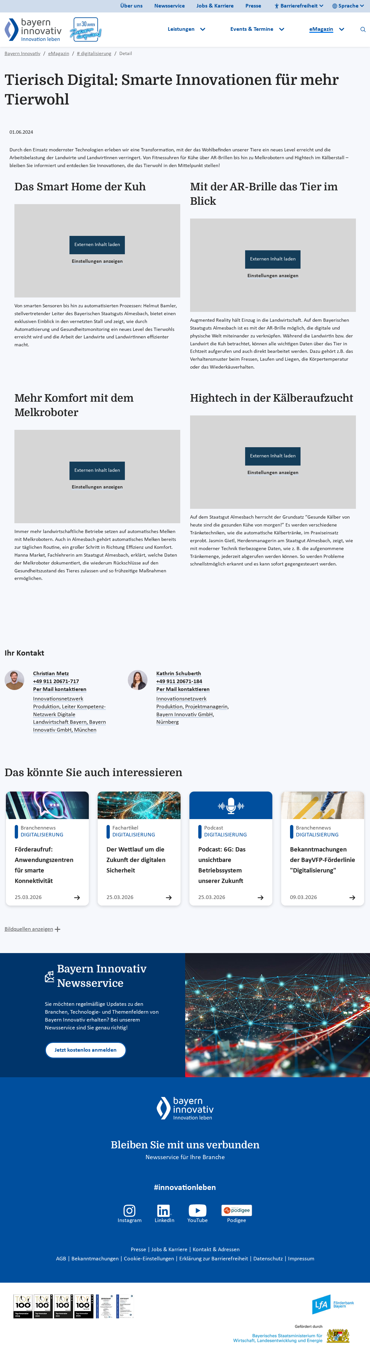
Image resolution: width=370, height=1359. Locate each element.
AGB (62, 1259)
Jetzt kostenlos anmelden (86, 1050)
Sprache (345, 6)
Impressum (301, 1259)
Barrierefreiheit (296, 6)
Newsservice (169, 6)
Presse (253, 6)
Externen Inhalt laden (97, 244)
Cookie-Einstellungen (149, 1259)
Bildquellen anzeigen (29, 929)
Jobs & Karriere (215, 6)
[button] (218, 29)
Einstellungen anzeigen (97, 261)
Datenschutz (268, 1259)
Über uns (131, 6)
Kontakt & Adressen (216, 1250)
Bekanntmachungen (95, 1259)
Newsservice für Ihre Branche (185, 1157)
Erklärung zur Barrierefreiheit (214, 1259)
